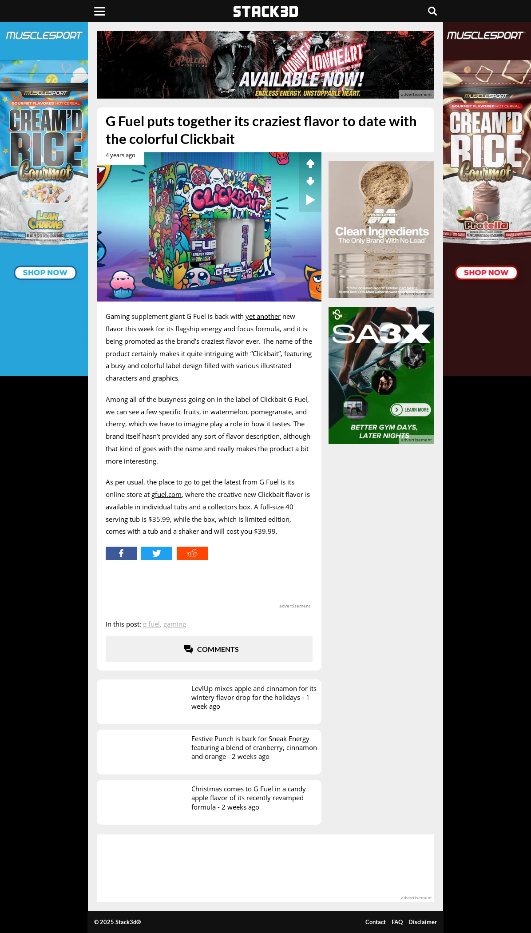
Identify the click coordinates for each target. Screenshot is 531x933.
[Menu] (99, 11)
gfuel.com (166, 494)
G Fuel (151, 623)
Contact (375, 921)
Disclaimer (422, 921)
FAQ (397, 921)
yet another (263, 316)
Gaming (174, 623)
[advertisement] (265, 65)
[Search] (432, 11)
